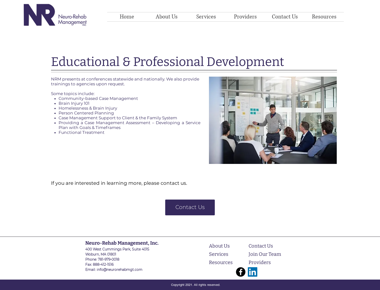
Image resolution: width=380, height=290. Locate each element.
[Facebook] (240, 272)
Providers (260, 262)
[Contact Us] (190, 207)
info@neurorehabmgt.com (119, 269)
